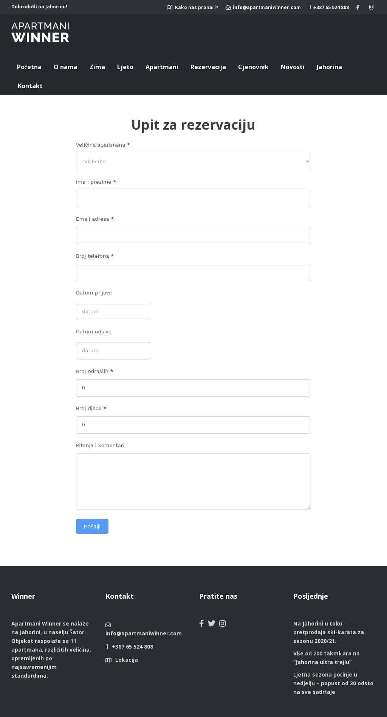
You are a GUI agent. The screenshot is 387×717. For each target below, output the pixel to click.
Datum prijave (94, 293)
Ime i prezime (96, 182)
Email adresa (95, 219)
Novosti (293, 67)
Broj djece (91, 408)
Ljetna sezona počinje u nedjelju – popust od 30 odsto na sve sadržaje (333, 683)
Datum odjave (93, 331)
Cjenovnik (253, 67)
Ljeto (125, 67)
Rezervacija (208, 67)
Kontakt (30, 86)
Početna (29, 67)
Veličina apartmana (103, 145)
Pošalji (92, 526)
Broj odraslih (94, 371)
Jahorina (329, 67)
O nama (65, 67)
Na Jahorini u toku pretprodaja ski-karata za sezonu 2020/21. (328, 632)
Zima (97, 67)
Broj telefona (95, 256)
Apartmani (162, 67)
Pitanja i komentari (100, 445)
